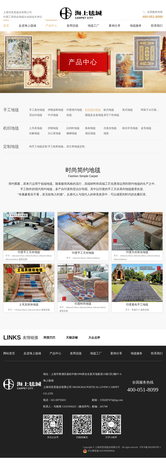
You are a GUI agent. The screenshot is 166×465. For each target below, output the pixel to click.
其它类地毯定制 (75, 152)
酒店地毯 (90, 139)
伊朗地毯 (53, 134)
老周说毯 (72, 32)
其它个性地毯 (111, 120)
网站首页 (9, 360)
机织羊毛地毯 (130, 134)
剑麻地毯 (34, 139)
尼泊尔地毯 (35, 120)
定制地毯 (11, 152)
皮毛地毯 (146, 134)
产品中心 (51, 32)
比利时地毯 (72, 134)
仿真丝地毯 (110, 134)
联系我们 (157, 32)
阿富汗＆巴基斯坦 (150, 115)
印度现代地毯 (74, 115)
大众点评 (94, 345)
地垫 (106, 139)
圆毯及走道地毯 (94, 120)
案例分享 (114, 32)
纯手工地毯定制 (38, 152)
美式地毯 (127, 115)
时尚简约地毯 (93, 115)
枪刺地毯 (90, 134)
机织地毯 (11, 134)
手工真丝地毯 (37, 115)
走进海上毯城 (27, 32)
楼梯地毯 (71, 139)
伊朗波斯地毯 (55, 115)
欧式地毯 (109, 115)
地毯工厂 (93, 32)
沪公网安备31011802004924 (99, 458)
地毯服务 (136, 32)
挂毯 (69, 120)
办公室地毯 (54, 139)
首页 (6, 32)
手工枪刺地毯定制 (57, 152)
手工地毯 (11, 116)
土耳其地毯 (35, 134)
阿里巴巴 (49, 345)
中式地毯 (53, 120)
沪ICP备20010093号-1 (150, 454)
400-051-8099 (142, 397)
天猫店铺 (72, 345)
